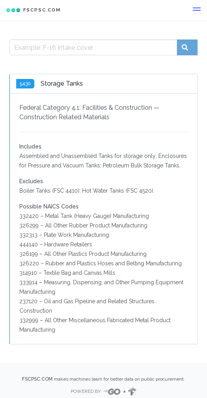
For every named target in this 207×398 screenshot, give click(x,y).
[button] (197, 10)
